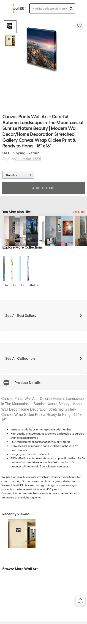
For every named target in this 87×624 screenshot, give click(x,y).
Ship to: (21, 158)
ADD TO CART (43, 188)
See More (79, 211)
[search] (71, 8)
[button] (43, 382)
